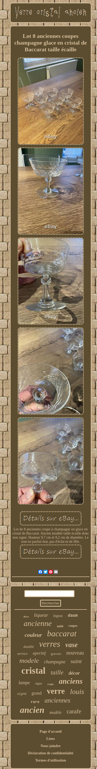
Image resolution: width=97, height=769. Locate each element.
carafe (74, 711)
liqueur (41, 615)
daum (73, 615)
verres (49, 644)
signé (21, 694)
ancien (32, 710)
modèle (56, 712)
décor (74, 673)
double (28, 647)
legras (58, 616)
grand (37, 693)
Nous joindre (51, 746)
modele (29, 660)
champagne (54, 661)
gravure (56, 654)
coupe (50, 684)
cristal (33, 671)
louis (77, 692)
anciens (71, 681)
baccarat (62, 633)
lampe (24, 682)
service (22, 654)
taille (57, 672)
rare (35, 702)
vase (71, 645)
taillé (60, 626)
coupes (73, 626)
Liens (50, 739)
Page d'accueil (51, 731)
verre (56, 691)
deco (26, 616)
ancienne (37, 623)
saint (76, 661)
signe (38, 683)
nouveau (75, 653)
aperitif (39, 653)
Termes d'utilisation (50, 760)
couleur (33, 635)
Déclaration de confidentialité (50, 753)
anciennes (57, 700)
